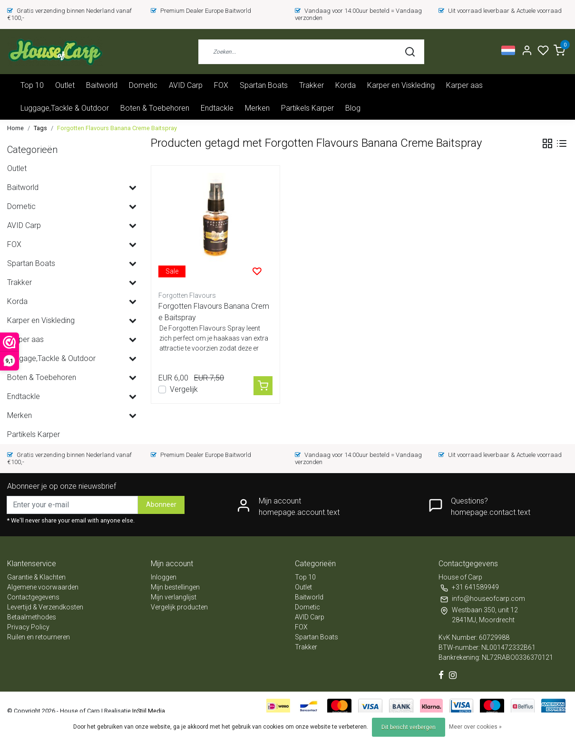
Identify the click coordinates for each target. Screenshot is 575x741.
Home (15, 128)
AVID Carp (186, 85)
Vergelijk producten (179, 607)
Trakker (311, 85)
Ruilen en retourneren (38, 637)
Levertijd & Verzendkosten (45, 607)
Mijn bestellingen (175, 587)
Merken (257, 108)
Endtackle (217, 108)
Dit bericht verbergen (408, 727)
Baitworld (101, 85)
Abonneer (161, 505)
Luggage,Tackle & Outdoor (64, 108)
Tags (40, 128)
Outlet (65, 85)
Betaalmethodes (31, 617)
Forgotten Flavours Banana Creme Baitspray (117, 128)
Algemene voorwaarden (42, 587)
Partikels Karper (307, 108)
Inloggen (163, 577)
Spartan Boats (264, 85)
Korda (345, 85)
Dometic (143, 85)
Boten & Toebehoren (154, 108)
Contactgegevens (33, 597)
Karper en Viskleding (401, 85)
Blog (353, 108)
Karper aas (464, 85)
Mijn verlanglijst (173, 597)
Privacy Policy (28, 627)
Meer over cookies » (475, 726)
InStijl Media (148, 710)
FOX (221, 85)
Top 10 (32, 85)
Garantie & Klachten (36, 577)
